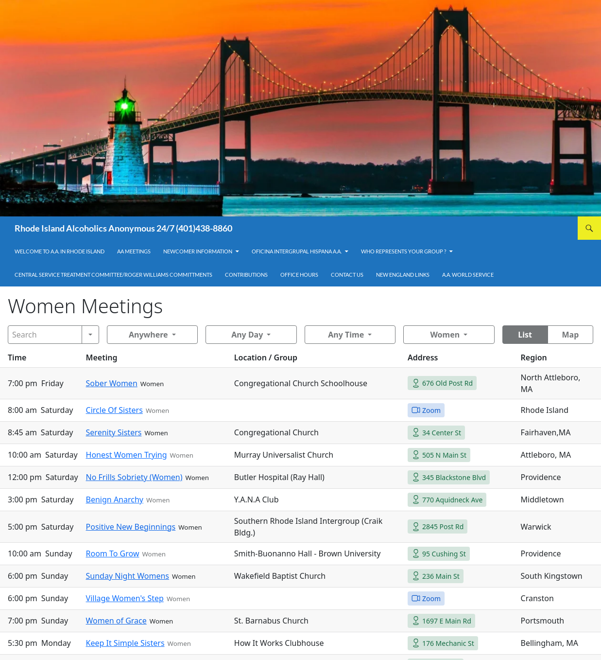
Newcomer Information (197, 251)
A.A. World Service (468, 274)
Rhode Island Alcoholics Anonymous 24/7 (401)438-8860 (123, 228)
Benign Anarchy (114, 499)
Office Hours (299, 274)
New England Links (402, 274)
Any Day (247, 334)
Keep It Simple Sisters (125, 643)
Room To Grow (112, 553)
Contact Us (347, 274)
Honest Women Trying (126, 454)
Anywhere (148, 334)
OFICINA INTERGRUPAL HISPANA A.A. (297, 251)
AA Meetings (134, 251)
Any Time (346, 334)
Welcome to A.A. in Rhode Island (59, 251)
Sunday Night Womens (127, 576)
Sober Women (111, 383)
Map (570, 334)
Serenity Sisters (114, 432)
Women (445, 334)
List (525, 334)
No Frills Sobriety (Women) (134, 477)
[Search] (45, 334)
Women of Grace (116, 620)
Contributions (246, 274)
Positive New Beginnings (131, 526)
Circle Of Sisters (114, 410)
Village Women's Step (125, 598)
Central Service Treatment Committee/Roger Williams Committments (113, 274)
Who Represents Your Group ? (403, 251)
